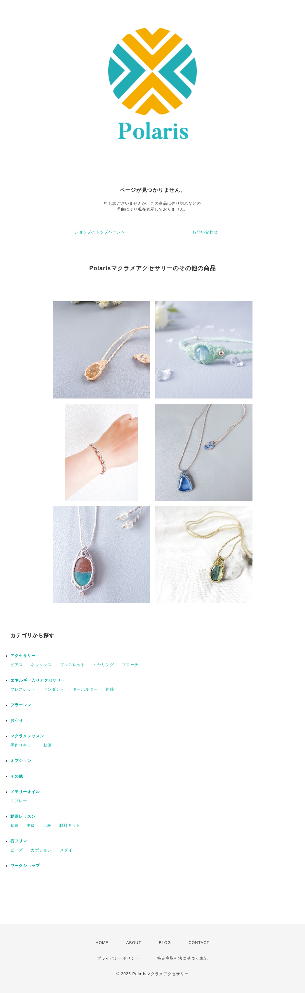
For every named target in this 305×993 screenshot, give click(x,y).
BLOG (165, 943)
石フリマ (18, 841)
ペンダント (54, 689)
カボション (41, 850)
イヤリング (103, 665)
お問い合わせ (205, 232)
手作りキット (23, 745)
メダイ (66, 850)
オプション (20, 760)
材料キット (69, 825)
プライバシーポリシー (118, 958)
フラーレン (20, 705)
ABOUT (133, 943)
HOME (102, 943)
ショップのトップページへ (100, 232)
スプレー (18, 801)
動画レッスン (23, 816)
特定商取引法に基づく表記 (182, 958)
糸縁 (110, 689)
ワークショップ (25, 865)
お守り (16, 720)
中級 (31, 825)
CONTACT (199, 943)
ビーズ (16, 850)
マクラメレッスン (27, 736)
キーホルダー (85, 689)
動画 (47, 745)
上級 (47, 825)
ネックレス (41, 665)
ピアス (16, 665)
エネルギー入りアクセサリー (37, 680)
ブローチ (130, 665)
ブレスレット (72, 665)
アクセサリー (23, 655)
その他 (16, 776)
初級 (14, 825)
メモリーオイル (25, 792)
